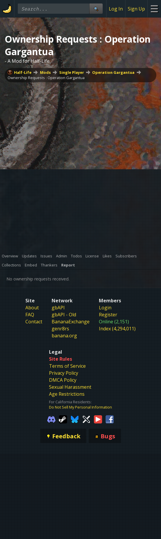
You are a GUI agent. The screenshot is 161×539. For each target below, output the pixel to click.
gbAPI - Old (64, 314)
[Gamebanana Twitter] (86, 419)
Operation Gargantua (113, 72)
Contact (33, 321)
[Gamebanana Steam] (63, 419)
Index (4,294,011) (117, 328)
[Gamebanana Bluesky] (74, 419)
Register (108, 314)
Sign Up (136, 9)
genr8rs (60, 328)
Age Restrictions (67, 394)
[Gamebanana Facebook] (109, 419)
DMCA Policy (62, 380)
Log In (116, 9)
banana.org (64, 335)
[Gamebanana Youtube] (98, 419)
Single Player (71, 72)
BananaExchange (71, 321)
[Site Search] (96, 9)
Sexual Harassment (70, 387)
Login (105, 307)
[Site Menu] (154, 8)
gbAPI (58, 307)
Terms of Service (67, 366)
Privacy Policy (63, 373)
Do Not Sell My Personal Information (80, 407)
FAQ (29, 314)
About (32, 307)
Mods (45, 72)
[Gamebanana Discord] (51, 419)
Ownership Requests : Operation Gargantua (46, 77)
